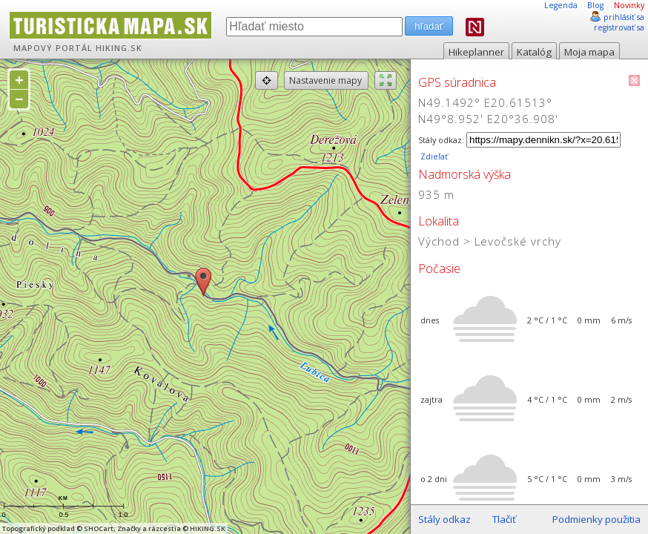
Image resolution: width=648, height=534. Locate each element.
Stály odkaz (444, 519)
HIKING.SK (119, 48)
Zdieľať (433, 156)
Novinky (629, 5)
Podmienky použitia (596, 519)
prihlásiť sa (624, 17)
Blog (595, 5)
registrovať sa (619, 27)
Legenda (561, 5)
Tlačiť (504, 519)
